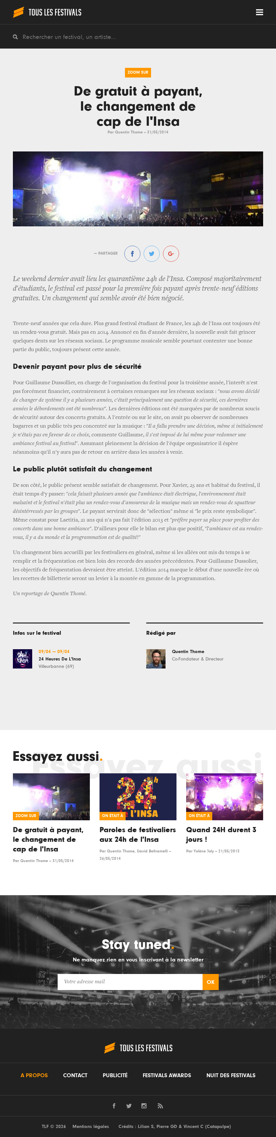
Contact (75, 1075)
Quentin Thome (129, 132)
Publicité (115, 1075)
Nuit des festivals (230, 1075)
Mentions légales (90, 1126)
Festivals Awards (167, 1075)
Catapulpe (218, 1126)
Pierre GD (167, 1126)
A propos (34, 1075)
